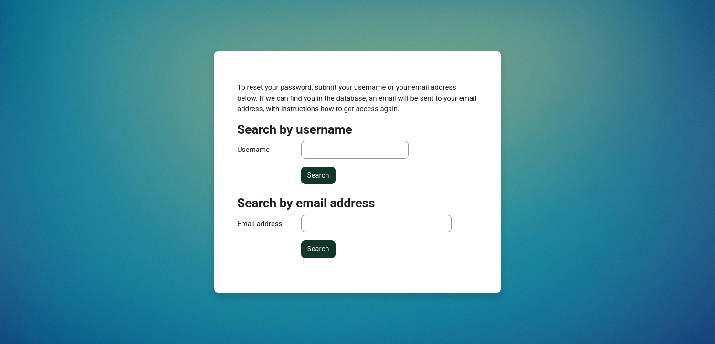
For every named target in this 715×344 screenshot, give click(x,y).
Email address (259, 223)
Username (253, 149)
